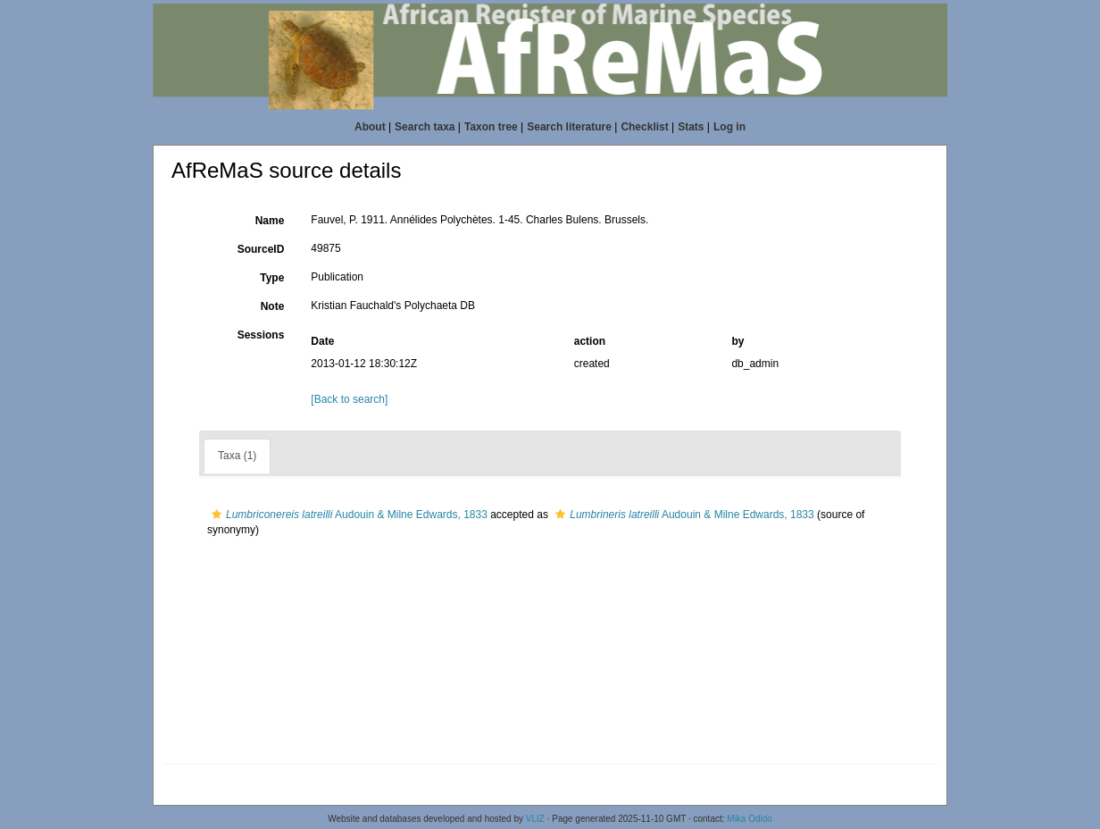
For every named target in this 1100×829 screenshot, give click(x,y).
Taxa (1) (237, 455)
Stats (691, 127)
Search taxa (424, 127)
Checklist (644, 127)
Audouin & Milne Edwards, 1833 (347, 514)
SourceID (261, 249)
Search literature (569, 127)
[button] (216, 514)
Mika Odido (749, 819)
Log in (729, 127)
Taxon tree (491, 127)
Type (272, 278)
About (370, 127)
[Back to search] (349, 399)
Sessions (261, 335)
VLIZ (535, 819)
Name (270, 220)
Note (273, 306)
